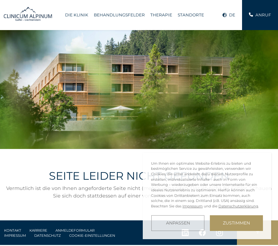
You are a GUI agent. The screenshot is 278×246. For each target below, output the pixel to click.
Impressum (15, 235)
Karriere (38, 230)
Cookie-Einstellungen (92, 235)
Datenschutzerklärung (238, 206)
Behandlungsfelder (119, 14)
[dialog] (207, 196)
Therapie (161, 14)
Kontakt (12, 230)
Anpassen (178, 223)
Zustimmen (236, 223)
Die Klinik (76, 14)
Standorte (191, 14)
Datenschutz (47, 235)
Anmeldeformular (74, 230)
